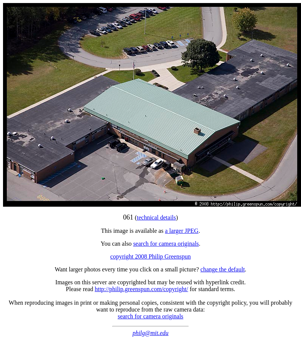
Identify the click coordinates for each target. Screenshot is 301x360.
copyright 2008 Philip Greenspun (150, 256)
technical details (156, 217)
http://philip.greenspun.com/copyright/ (141, 289)
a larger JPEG (182, 231)
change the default (222, 269)
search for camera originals (166, 243)
